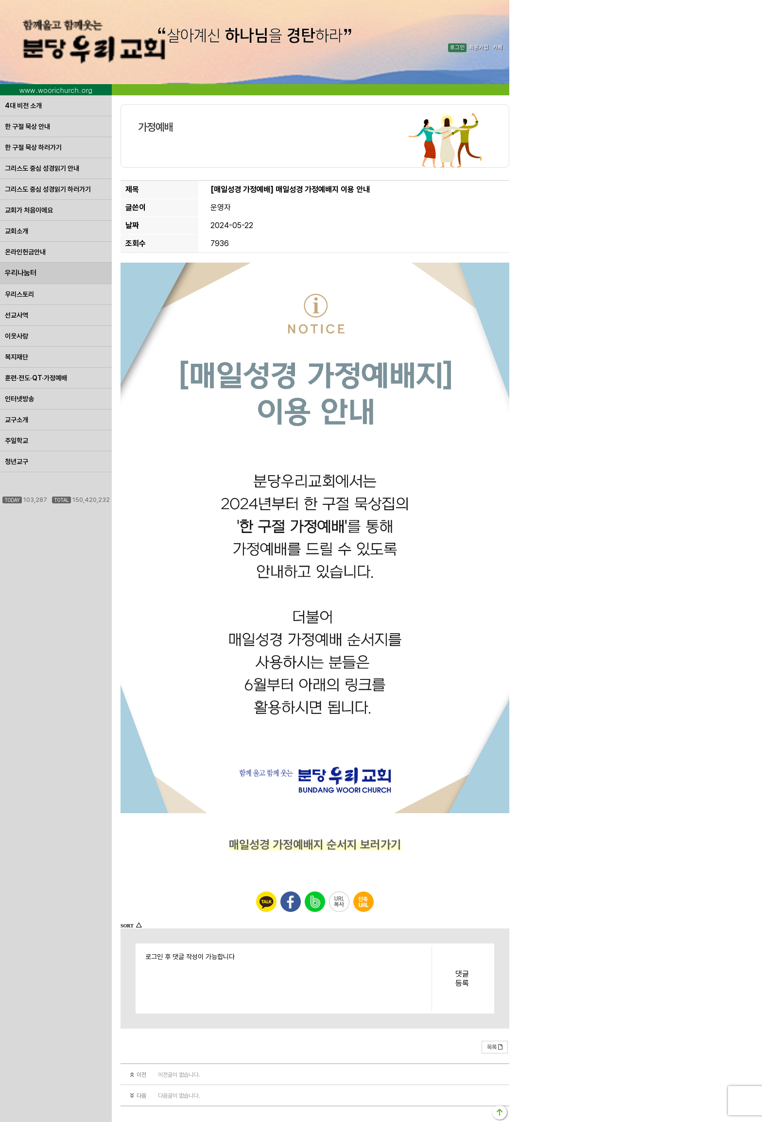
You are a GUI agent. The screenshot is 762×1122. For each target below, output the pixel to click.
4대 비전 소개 (23, 60)
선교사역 (16, 269)
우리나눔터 (20, 227)
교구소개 (16, 374)
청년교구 (16, 416)
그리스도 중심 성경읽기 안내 (42, 122)
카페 (497, 25)
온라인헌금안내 (25, 206)
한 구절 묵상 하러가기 (33, 102)
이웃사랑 (16, 290)
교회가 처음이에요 (29, 164)
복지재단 (16, 311)
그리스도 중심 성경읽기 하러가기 (48, 143)
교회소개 (16, 185)
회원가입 (478, 25)
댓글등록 (462, 933)
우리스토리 (19, 248)
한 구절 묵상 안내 (27, 81)
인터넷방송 (19, 353)
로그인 (457, 25)
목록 (494, 1001)
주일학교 (16, 395)
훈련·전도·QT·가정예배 (36, 332)
